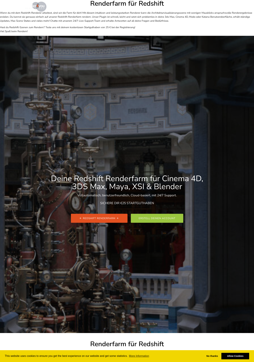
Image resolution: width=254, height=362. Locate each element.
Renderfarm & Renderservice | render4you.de (92, 6)
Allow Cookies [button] (235, 356)
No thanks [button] (212, 356)
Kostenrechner (129, 6)
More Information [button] (139, 356)
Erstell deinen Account (157, 218)
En (225, 6)
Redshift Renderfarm (99, 218)
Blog (145, 6)
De (229, 6)
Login (215, 6)
